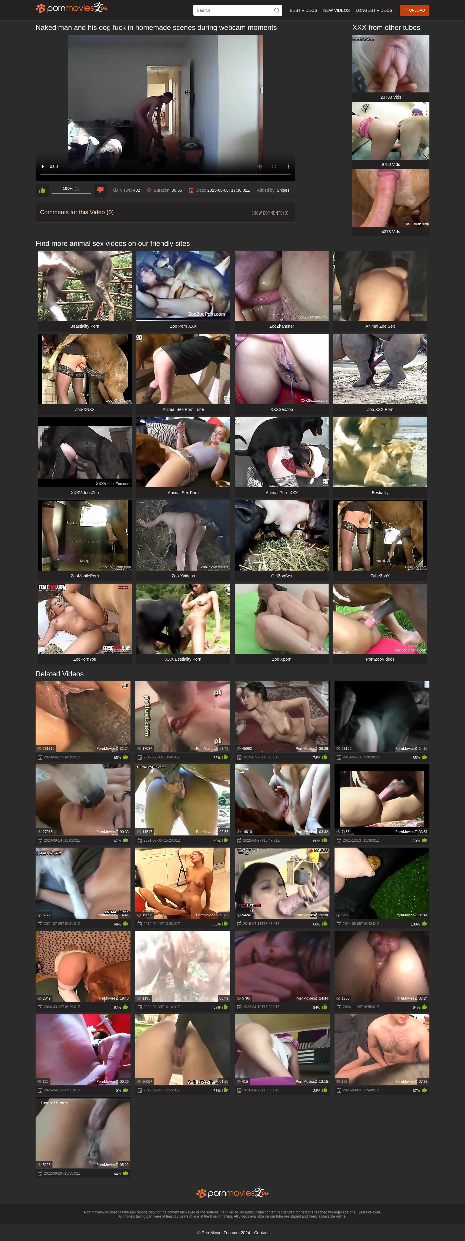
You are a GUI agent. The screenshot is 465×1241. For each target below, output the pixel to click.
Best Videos (303, 10)
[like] (42, 190)
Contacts (262, 1232)
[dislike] (100, 190)
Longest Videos (374, 10)
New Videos (336, 10)
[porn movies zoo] (72, 7)
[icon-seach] (277, 10)
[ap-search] (237, 10)
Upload (414, 10)
